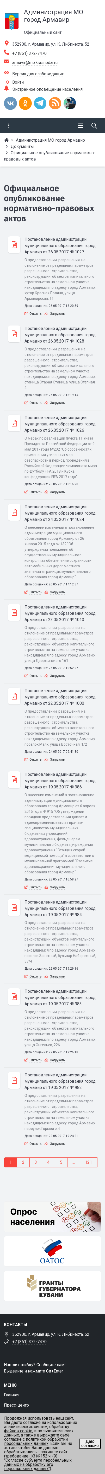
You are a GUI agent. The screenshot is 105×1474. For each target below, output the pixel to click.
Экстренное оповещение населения (47, 89)
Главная (11, 1394)
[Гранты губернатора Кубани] (52, 1286)
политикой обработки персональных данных (36, 1441)
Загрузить (57, 314)
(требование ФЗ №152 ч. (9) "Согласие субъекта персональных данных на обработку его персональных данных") (38, 1462)
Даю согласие (90, 1443)
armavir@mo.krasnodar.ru (35, 62)
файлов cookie (18, 1430)
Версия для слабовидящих (38, 73)
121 (88, 1162)
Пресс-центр (16, 1405)
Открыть (35, 314)
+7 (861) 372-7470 (29, 53)
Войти (18, 82)
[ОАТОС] (52, 1251)
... (73, 1162)
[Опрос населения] (52, 1217)
